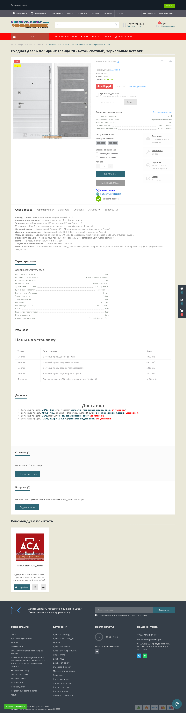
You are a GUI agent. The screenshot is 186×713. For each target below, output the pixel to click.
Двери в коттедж (61, 685)
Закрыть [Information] (169, 4)
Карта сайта (17, 680)
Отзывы (96, 35)
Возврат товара (18, 676)
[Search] (116, 23)
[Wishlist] (161, 60)
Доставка (155, 134)
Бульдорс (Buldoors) (62, 664)
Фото (13, 632)
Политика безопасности (117, 613)
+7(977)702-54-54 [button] (148, 632)
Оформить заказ (168, 25)
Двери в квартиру (61, 632)
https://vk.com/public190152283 (97, 649)
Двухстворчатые (61, 676)
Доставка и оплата (125, 35)
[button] (182, 312)
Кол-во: (99, 160)
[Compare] (170, 60)
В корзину (113, 172)
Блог (84, 35)
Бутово (56, 640)
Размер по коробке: (105, 137)
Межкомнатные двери (64, 668)
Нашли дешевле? (137, 85)
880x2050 (101, 142)
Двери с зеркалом (61, 644)
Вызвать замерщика (15, 706)
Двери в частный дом (63, 636)
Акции (108, 35)
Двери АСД (58, 656)
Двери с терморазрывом (65, 648)
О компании (58, 12)
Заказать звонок (134, 25)
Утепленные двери (62, 680)
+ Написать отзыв (27, 471)
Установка (82, 12)
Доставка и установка (21, 636)
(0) (118, 60)
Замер (154, 175)
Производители (18, 684)
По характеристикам (63, 693)
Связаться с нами (19, 672)
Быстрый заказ (112, 181)
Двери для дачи (60, 689)
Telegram (139, 653)
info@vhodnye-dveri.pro (149, 637)
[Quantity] (104, 165)
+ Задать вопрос (27, 505)
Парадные (58, 672)
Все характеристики (162, 110)
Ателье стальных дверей (30, 563)
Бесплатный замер (20, 668)
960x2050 (113, 142)
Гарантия (108, 12)
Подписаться (164, 608)
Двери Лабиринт (25, 43)
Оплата (70, 12)
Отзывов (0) (94, 207)
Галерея (120, 12)
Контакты (95, 12)
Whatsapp (145, 653)
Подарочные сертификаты (24, 688)
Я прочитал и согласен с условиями (122, 613)
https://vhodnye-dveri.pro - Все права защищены (30, 704)
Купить (130, 100)
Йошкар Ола (59, 652)
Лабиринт (115, 68)
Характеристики (45, 207)
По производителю (66, 35)
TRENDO (40, 43)
